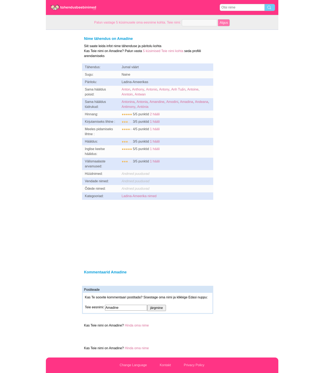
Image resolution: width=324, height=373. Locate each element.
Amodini (172, 102)
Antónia (142, 106)
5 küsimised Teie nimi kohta (163, 51)
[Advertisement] (62, 92)
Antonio (151, 89)
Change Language (133, 365)
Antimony (129, 106)
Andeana (201, 102)
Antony (164, 89)
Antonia (142, 102)
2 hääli (155, 114)
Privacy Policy (194, 365)
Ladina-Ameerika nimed (139, 196)
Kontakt (165, 365)
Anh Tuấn (178, 89)
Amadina (186, 102)
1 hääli (155, 121)
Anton (126, 89)
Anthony (138, 89)
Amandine (157, 102)
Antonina (128, 102)
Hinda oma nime (137, 325)
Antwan (140, 94)
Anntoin (127, 94)
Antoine (192, 89)
